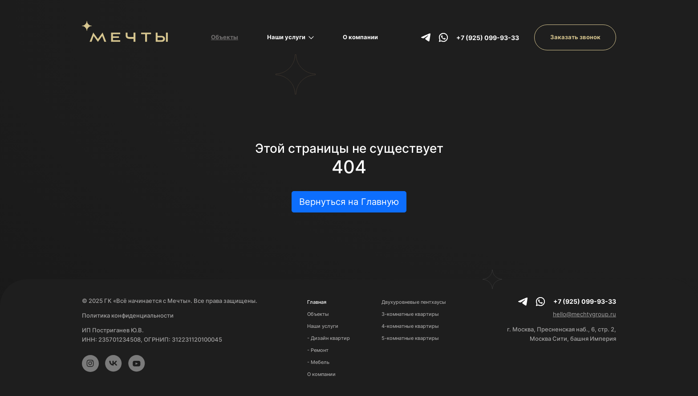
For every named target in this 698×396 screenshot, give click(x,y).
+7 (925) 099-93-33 (487, 37)
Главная (316, 302)
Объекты (224, 37)
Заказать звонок (575, 37)
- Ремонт (318, 350)
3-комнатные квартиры (410, 314)
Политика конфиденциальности (128, 315)
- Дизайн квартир (328, 338)
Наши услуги (290, 37)
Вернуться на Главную (349, 201)
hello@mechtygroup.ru (584, 314)
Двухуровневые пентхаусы (413, 302)
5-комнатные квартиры (410, 338)
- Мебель (318, 362)
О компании (360, 37)
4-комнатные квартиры (410, 326)
